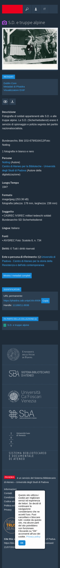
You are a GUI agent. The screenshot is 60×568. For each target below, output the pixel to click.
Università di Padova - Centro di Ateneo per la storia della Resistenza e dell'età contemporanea (28, 261)
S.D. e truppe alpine (18, 325)
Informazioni (10, 489)
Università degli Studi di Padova (32, 482)
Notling (6, 162)
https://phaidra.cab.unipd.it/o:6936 (22, 300)
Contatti (8, 493)
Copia (45, 300)
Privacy (8, 509)
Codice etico (10, 501)
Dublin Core (10, 83)
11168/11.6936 (21, 305)
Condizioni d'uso (12, 497)
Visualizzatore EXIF (14, 90)
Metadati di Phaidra (14, 86)
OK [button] (21, 543)
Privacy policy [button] (33, 536)
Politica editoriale (12, 505)
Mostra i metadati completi (17, 275)
